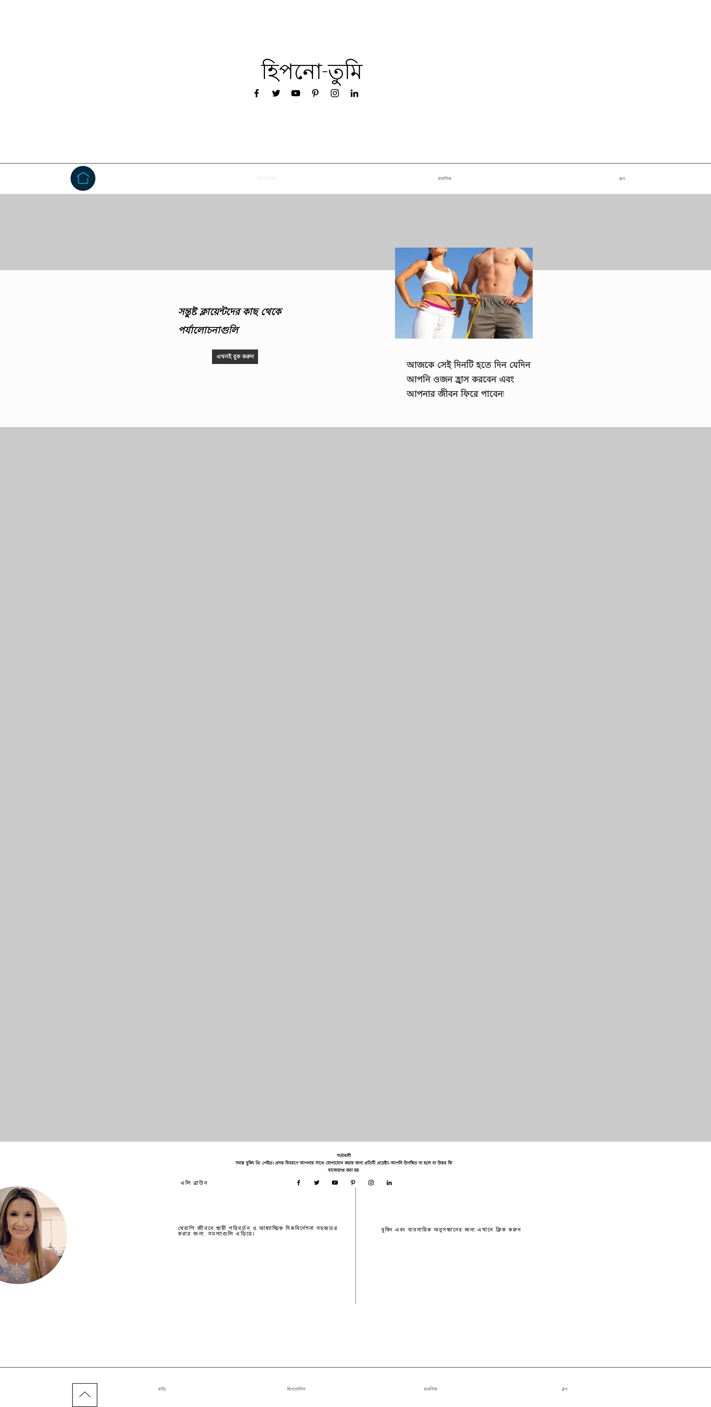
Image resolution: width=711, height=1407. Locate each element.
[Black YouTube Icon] (295, 93)
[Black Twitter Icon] (276, 93)
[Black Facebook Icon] (256, 93)
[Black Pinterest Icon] (315, 93)
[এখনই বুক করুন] (235, 356)
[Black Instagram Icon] (334, 93)
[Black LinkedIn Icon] (354, 93)
